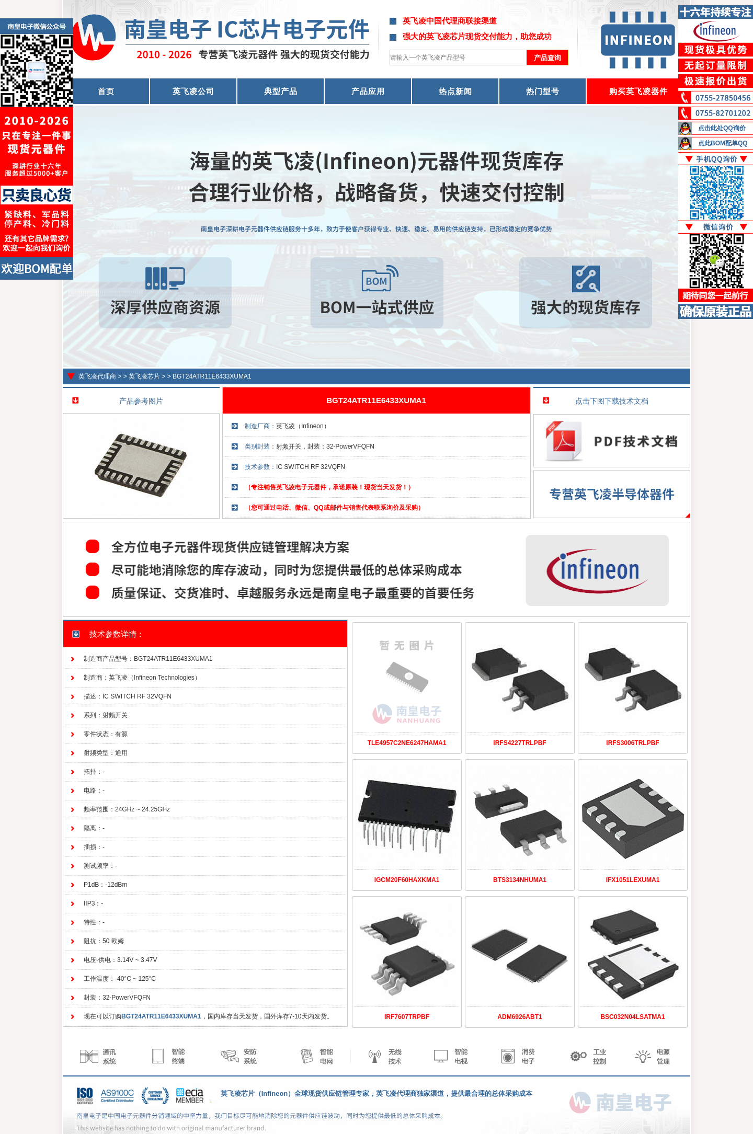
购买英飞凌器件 (638, 91)
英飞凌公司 (193, 91)
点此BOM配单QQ (723, 143)
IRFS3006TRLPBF (632, 743)
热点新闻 (455, 91)
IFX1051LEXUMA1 (633, 880)
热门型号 (543, 91)
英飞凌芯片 (144, 376)
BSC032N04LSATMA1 (632, 1017)
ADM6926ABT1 (519, 1017)
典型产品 (281, 91)
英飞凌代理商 (97, 376)
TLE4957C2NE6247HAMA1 (407, 743)
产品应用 (368, 91)
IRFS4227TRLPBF (519, 743)
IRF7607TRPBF (406, 1017)
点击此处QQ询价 (722, 128)
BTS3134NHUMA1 (519, 880)
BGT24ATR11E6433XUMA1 (212, 376)
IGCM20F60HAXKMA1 (407, 880)
